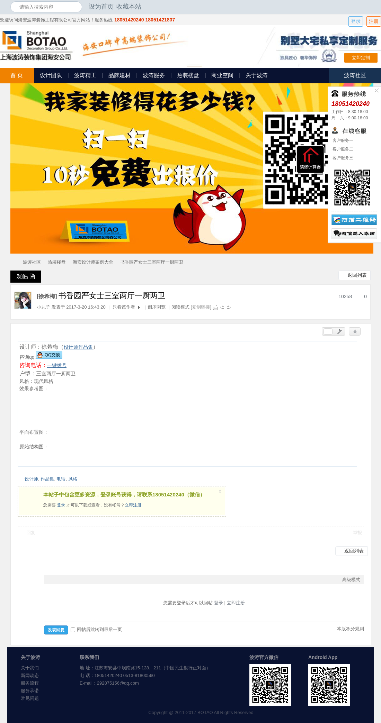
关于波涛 (257, 75)
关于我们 (30, 667)
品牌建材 (119, 75)
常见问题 (30, 698)
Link (73, 579)
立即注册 (133, 505)
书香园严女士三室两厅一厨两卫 (151, 262)
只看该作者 (124, 307)
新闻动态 (30, 675)
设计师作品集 (78, 347)
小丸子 (43, 307)
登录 (356, 21)
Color (56, 579)
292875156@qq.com (118, 683)
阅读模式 (180, 307)
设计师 (31, 479)
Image (65, 579)
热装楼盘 (188, 75)
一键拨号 (57, 365)
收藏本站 (128, 6)
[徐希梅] (47, 296)
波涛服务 (154, 75)
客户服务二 (342, 149)
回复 (30, 532)
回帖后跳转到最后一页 (96, 629)
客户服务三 (342, 157)
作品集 (47, 479)
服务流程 (30, 683)
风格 (72, 479)
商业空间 (222, 75)
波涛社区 (32, 262)
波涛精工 (85, 75)
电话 (60, 479)
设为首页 (101, 6)
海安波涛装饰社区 (13, 262)
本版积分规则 (350, 628)
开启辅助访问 (369, 6)
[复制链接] (201, 307)
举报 (357, 532)
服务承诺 (30, 690)
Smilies (99, 579)
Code (91, 579)
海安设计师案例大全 (93, 262)
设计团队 (51, 75)
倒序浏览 (157, 307)
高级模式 (351, 579)
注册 (374, 21)
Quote (82, 579)
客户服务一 (342, 140)
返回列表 (357, 275)
